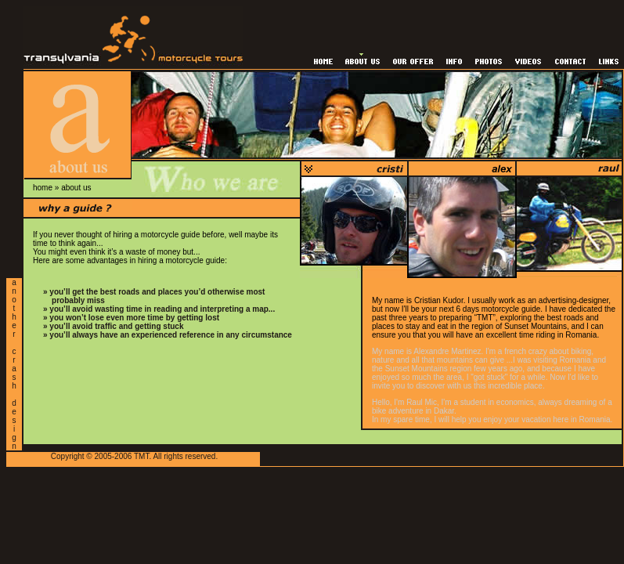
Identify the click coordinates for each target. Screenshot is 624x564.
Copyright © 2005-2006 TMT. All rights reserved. (134, 456)
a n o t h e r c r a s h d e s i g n (14, 364)
